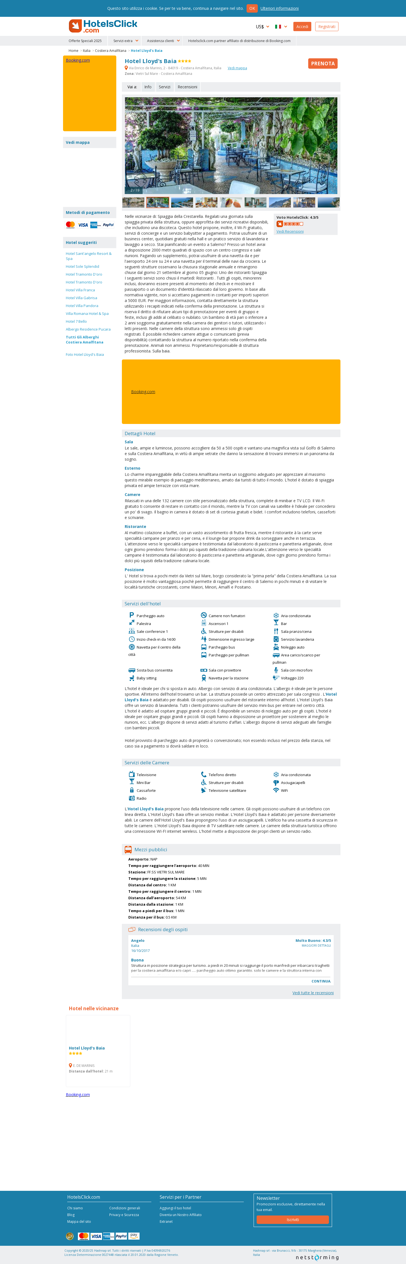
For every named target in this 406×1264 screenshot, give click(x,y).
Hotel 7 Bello (76, 321)
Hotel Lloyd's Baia (147, 50)
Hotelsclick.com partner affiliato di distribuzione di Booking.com (239, 40)
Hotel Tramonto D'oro (84, 274)
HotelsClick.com (104, 26)
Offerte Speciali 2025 (85, 40)
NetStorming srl (317, 1257)
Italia (87, 50)
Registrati (326, 26)
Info (148, 86)
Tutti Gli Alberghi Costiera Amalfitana (84, 340)
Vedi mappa (237, 68)
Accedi (302, 26)
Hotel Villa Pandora (82, 305)
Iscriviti (293, 1219)
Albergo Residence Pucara (88, 329)
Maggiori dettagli (316, 945)
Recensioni (187, 86)
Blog (71, 1214)
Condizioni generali (124, 1208)
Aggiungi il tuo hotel (175, 1208)
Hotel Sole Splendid (82, 266)
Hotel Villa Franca (80, 289)
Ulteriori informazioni (280, 8)
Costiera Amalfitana (110, 50)
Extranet (166, 1221)
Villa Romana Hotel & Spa (87, 313)
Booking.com (143, 391)
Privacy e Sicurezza (124, 1214)
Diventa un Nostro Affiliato (181, 1214)
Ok (252, 8)
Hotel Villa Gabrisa (81, 297)
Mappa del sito (79, 1221)
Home (73, 50)
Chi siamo (75, 1208)
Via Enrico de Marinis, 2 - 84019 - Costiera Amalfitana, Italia (173, 68)
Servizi (164, 86)
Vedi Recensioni (290, 231)
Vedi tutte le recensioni (313, 993)
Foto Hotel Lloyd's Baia (85, 354)
